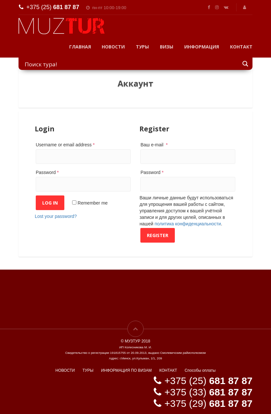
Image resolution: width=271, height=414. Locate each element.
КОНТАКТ (241, 47)
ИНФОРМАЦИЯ (201, 47)
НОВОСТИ (113, 47)
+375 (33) (208, 392)
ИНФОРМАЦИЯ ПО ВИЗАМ (126, 370)
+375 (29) (208, 403)
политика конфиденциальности (188, 223)
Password (47, 172)
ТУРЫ (142, 47)
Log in (50, 203)
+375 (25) (52, 7)
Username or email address (65, 144)
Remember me (90, 203)
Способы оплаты (200, 370)
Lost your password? (56, 216)
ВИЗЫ (166, 47)
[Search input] (132, 64)
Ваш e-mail (154, 144)
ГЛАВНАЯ (80, 47)
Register (157, 235)
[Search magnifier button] (245, 63)
